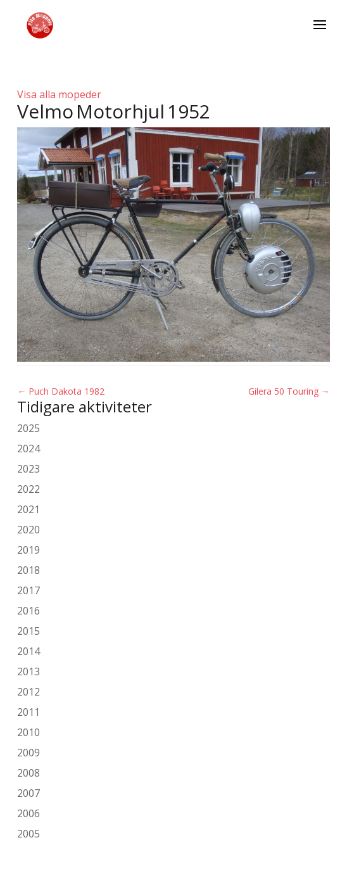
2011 (28, 712)
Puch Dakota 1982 (60, 391)
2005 (28, 834)
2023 (28, 469)
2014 (28, 651)
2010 (28, 732)
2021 (28, 509)
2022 (28, 489)
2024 (28, 448)
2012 (28, 692)
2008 (28, 773)
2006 (28, 813)
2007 (28, 793)
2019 (28, 550)
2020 (28, 530)
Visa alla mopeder (59, 94)
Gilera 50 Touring (289, 391)
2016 (28, 611)
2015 (28, 631)
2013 (28, 671)
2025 (28, 428)
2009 (28, 753)
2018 (28, 570)
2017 (28, 590)
